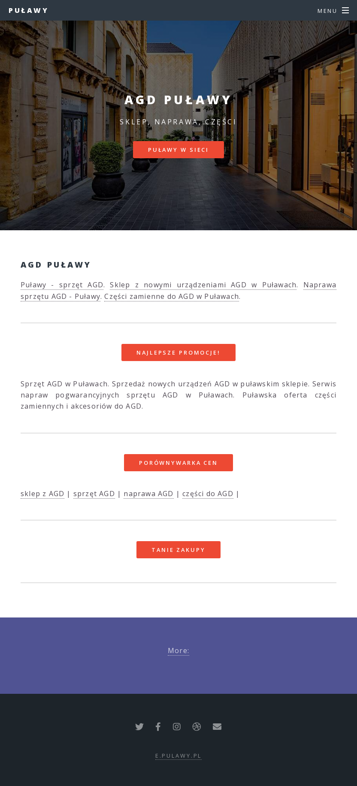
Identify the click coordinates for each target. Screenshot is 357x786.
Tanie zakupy (178, 550)
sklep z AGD (42, 493)
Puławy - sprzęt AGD (62, 284)
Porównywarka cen (178, 463)
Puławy (29, 10)
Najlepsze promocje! (178, 352)
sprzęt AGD (94, 493)
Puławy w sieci (178, 150)
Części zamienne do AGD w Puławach (171, 296)
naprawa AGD (148, 493)
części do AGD (207, 493)
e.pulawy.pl (178, 755)
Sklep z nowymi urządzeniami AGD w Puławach (203, 284)
